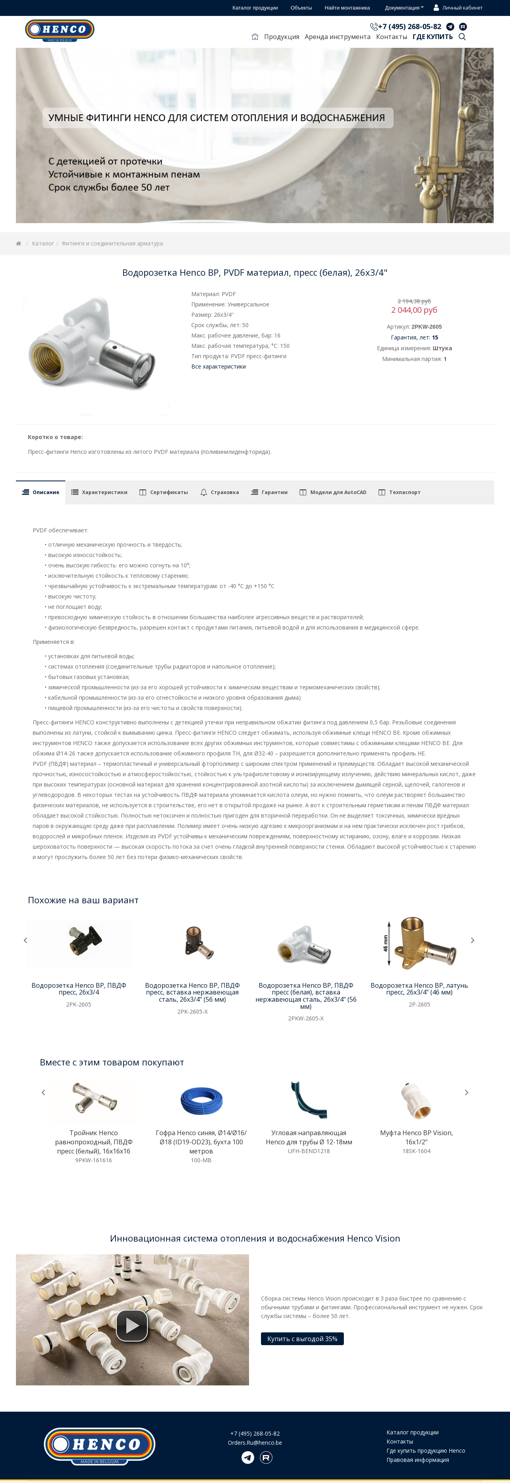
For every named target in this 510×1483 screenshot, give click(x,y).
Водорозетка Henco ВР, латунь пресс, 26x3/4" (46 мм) (419, 989)
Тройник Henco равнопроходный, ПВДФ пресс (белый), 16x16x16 (94, 1141)
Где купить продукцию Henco (425, 1450)
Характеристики (105, 492)
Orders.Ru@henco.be (255, 1442)
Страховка (225, 492)
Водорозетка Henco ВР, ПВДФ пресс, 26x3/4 (78, 989)
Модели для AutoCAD (338, 492)
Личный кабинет (457, 8)
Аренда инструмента (338, 37)
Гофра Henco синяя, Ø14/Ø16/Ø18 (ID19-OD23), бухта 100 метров (201, 1141)
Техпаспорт (405, 492)
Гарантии (275, 492)
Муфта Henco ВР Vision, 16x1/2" (416, 1137)
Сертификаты (169, 492)
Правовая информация (417, 1459)
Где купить (433, 37)
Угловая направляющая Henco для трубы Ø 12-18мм (309, 1137)
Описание (46, 492)
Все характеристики (218, 366)
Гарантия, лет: (414, 337)
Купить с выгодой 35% (302, 1338)
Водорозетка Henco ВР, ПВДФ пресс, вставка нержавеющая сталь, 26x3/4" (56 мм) (192, 992)
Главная (255, 38)
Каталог (43, 243)
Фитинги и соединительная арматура (112, 243)
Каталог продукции (412, 1432)
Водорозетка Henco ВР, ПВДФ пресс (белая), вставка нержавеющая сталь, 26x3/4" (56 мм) (306, 996)
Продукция (281, 37)
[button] (132, 1326)
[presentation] (25, 940)
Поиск (462, 38)
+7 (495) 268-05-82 (409, 26)
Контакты (391, 37)
